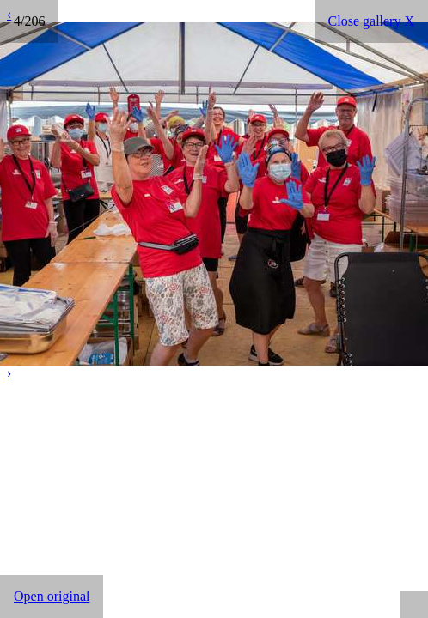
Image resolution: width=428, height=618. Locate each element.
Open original (51, 596)
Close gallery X (371, 21)
